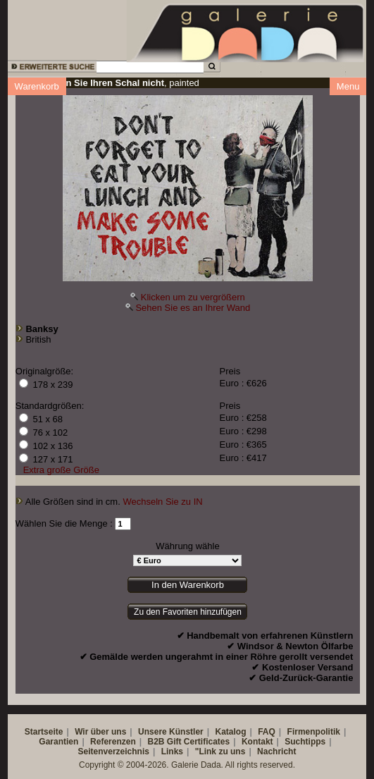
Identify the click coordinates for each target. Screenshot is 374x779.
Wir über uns (100, 732)
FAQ (266, 732)
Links (172, 751)
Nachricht (276, 751)
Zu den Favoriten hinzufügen (188, 612)
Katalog (230, 732)
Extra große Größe (61, 470)
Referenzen (113, 742)
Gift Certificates (198, 742)
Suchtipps (305, 742)
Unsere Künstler (171, 732)
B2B (155, 742)
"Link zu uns (220, 751)
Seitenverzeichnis (113, 751)
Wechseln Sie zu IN (162, 501)
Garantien (58, 742)
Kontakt (257, 742)
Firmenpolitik (313, 732)
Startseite (44, 732)
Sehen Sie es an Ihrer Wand (192, 307)
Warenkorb (37, 86)
